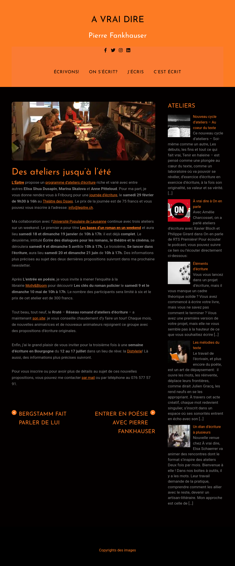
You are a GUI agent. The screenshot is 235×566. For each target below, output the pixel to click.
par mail (89, 377)
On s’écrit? (103, 72)
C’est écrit (167, 72)
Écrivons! (66, 72)
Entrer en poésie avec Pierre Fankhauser (123, 423)
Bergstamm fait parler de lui (41, 418)
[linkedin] (128, 49)
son (36, 318)
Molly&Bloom (37, 285)
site (43, 318)
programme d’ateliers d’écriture (73, 182)
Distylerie (135, 351)
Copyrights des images (117, 549)
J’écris (135, 72)
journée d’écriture (104, 195)
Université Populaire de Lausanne (81, 221)
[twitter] (113, 49)
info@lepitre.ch (95, 207)
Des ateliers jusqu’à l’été (65, 172)
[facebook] (105, 49)
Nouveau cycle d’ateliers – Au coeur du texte (205, 122)
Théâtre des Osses (71, 201)
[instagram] (121, 49)
